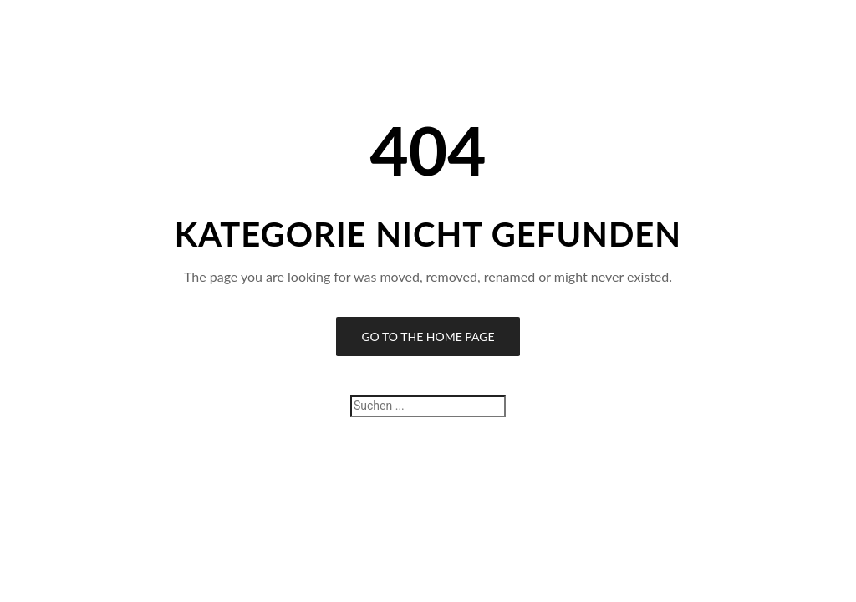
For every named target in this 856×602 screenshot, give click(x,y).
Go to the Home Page (427, 336)
